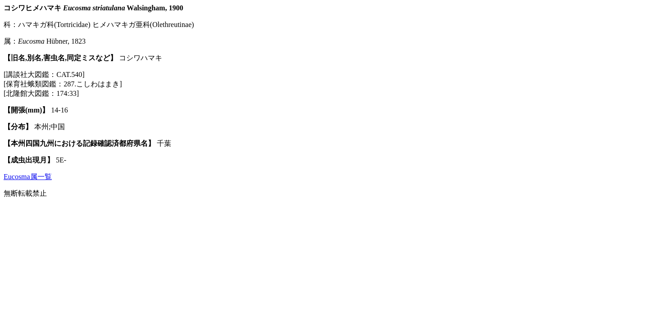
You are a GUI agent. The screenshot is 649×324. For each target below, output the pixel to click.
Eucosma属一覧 (28, 176)
